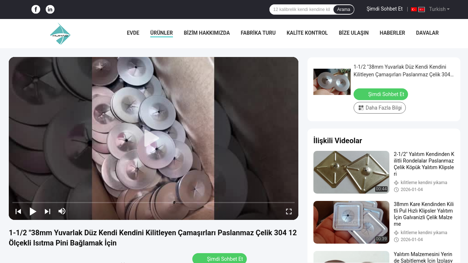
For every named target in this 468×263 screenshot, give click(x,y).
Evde (133, 33)
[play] (153, 138)
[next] (47, 211)
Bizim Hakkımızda (207, 33)
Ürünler (161, 33)
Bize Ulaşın (354, 33)
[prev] (18, 211)
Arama (343, 9)
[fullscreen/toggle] (289, 211)
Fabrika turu (258, 33)
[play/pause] (33, 211)
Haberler (392, 33)
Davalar (427, 33)
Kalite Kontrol (307, 33)
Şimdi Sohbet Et (385, 9)
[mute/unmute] (62, 211)
